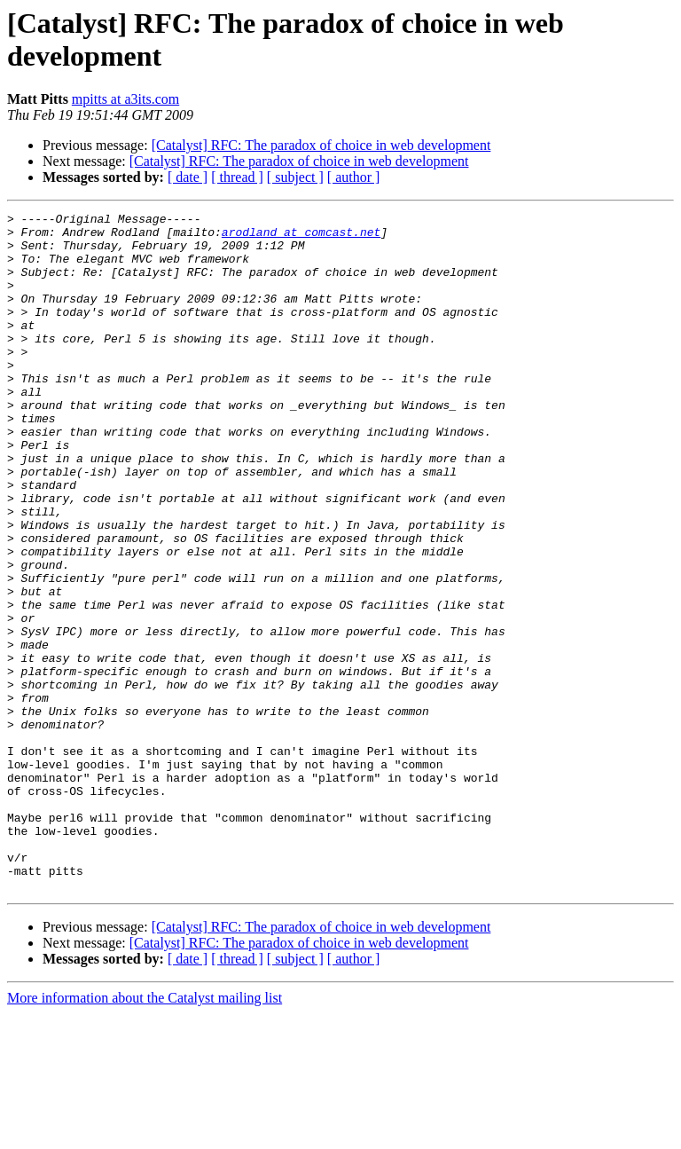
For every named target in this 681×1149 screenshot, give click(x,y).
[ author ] (353, 177)
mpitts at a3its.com (125, 98)
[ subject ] (295, 177)
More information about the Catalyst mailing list (144, 1133)
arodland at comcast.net (301, 237)
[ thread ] (237, 177)
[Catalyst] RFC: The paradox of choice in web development (321, 145)
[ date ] (187, 177)
